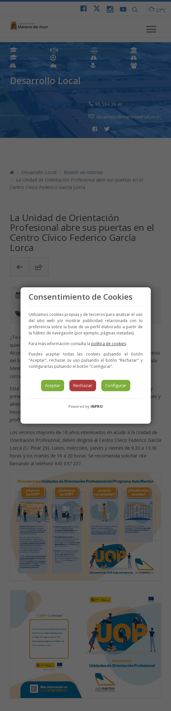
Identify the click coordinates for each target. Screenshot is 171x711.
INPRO (97, 406)
